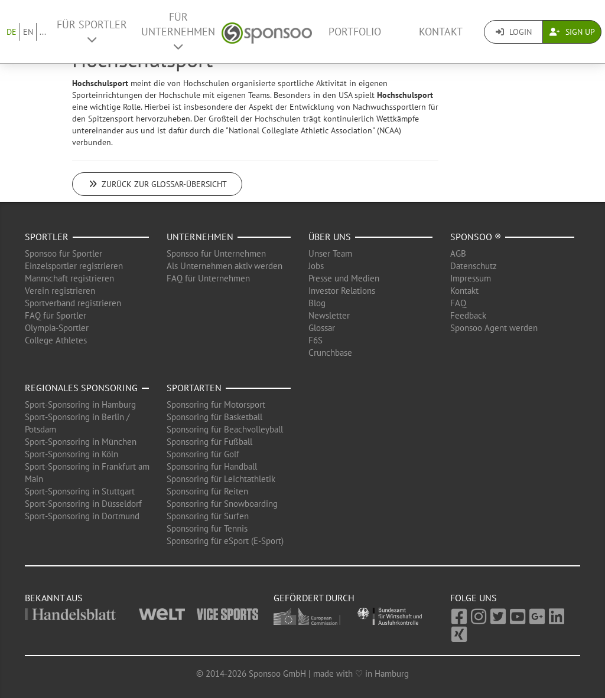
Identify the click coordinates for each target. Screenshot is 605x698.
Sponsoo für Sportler (63, 253)
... (43, 32)
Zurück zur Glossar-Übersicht (157, 184)
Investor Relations (341, 290)
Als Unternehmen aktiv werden (224, 265)
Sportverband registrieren (73, 303)
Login (514, 32)
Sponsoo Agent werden (494, 327)
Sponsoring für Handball (212, 466)
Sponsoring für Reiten (207, 491)
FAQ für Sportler (55, 315)
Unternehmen (200, 237)
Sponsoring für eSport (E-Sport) (225, 540)
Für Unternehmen (178, 31)
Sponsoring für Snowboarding (222, 503)
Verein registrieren (60, 290)
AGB (458, 253)
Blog (317, 303)
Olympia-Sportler (57, 327)
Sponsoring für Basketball (214, 416)
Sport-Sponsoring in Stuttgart (80, 491)
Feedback (468, 315)
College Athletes (56, 340)
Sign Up (572, 32)
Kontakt (441, 31)
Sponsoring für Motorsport (216, 404)
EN (28, 32)
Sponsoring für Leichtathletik (221, 478)
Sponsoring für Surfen (208, 516)
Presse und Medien (343, 278)
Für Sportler (92, 31)
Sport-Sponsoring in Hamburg (80, 404)
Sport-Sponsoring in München (80, 441)
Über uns (329, 237)
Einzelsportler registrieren (74, 265)
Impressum (470, 278)
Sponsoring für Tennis (207, 528)
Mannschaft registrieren (69, 278)
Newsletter (329, 315)
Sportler (47, 237)
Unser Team (330, 253)
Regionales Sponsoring (81, 388)
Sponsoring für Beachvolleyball (225, 429)
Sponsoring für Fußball (209, 441)
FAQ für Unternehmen (208, 278)
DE (11, 32)
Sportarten (194, 388)
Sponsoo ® (475, 237)
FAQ (458, 303)
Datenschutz (473, 265)
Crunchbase (330, 352)
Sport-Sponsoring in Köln (71, 454)
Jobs (316, 265)
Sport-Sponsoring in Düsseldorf (83, 503)
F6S (315, 340)
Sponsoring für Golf (203, 454)
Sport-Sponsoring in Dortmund (82, 516)
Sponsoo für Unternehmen (216, 253)
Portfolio (354, 31)
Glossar (321, 327)
